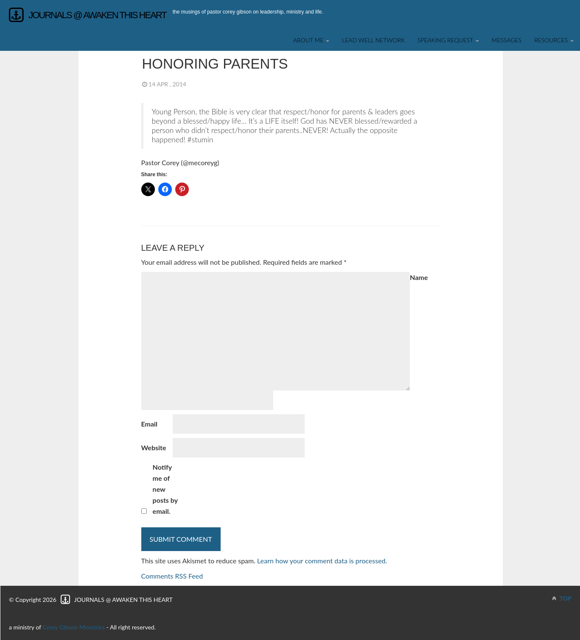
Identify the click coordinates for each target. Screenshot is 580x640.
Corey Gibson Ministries (73, 627)
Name (419, 277)
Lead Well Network (373, 40)
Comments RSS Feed (172, 576)
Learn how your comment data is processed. (322, 561)
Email (149, 424)
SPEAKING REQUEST (448, 40)
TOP (562, 598)
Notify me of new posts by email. (165, 489)
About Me (311, 40)
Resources (554, 40)
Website (153, 447)
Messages (507, 40)
